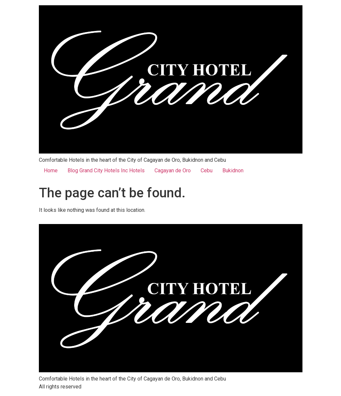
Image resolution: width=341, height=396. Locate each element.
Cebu (207, 170)
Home (51, 170)
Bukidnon (232, 170)
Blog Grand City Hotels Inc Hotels (106, 170)
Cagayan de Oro (173, 170)
